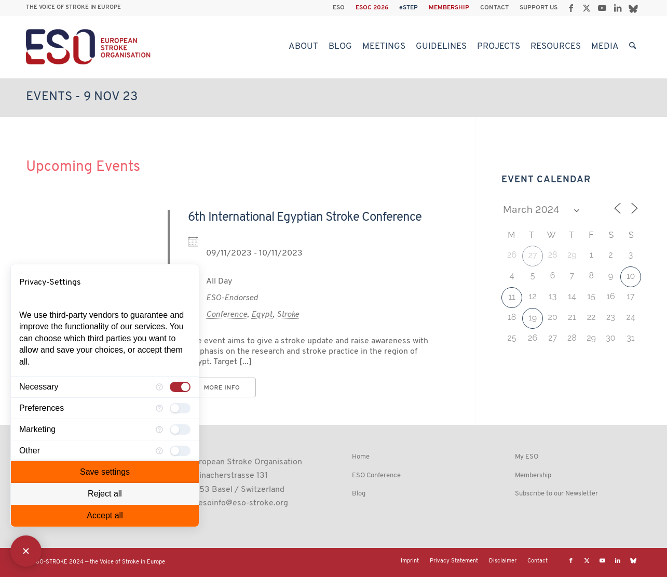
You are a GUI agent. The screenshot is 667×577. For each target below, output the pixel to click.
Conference (226, 315)
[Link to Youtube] (601, 8)
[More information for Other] (159, 451)
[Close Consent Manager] (26, 551)
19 (532, 318)
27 (532, 255)
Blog (358, 493)
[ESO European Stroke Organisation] (89, 47)
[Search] (632, 47)
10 (631, 276)
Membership (533, 475)
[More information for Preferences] (159, 408)
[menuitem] (339, 7)
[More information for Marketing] (159, 429)
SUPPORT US (538, 8)
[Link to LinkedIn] (617, 8)
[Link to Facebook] (570, 8)
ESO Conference (376, 475)
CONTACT (494, 8)
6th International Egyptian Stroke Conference (304, 217)
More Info (222, 387)
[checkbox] (180, 387)
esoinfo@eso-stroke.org (243, 503)
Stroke (288, 315)
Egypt (262, 315)
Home (361, 456)
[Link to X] (586, 8)
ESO (339, 8)
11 (511, 297)
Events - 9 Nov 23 (82, 97)
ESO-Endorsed (232, 298)
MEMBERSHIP (449, 8)
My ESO (526, 456)
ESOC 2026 (372, 8)
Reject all (105, 493)
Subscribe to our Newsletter (556, 493)
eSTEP (408, 8)
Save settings (105, 471)
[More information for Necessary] (159, 387)
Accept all (104, 515)
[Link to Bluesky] (633, 8)
